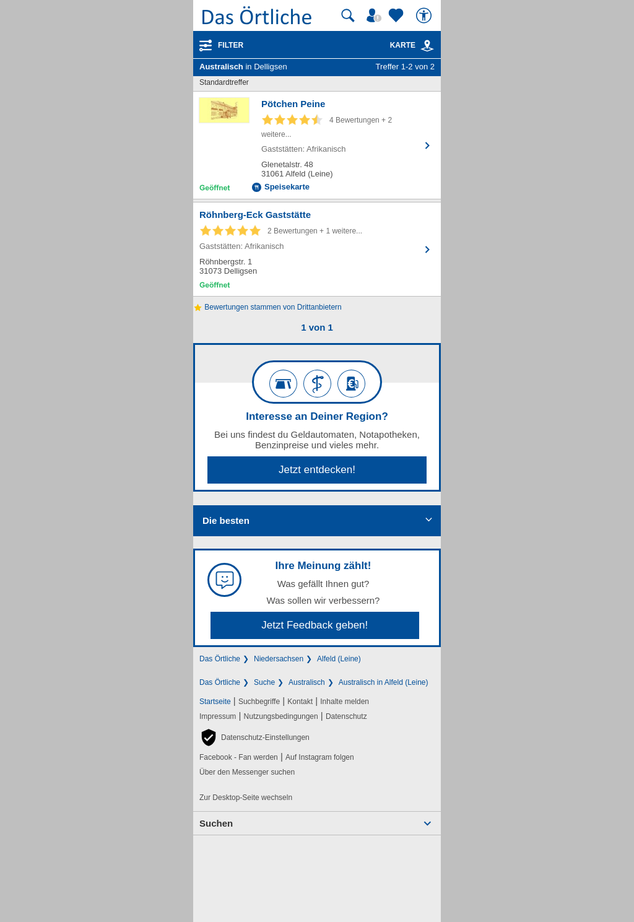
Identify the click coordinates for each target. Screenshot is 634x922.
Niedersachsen (278, 659)
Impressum (217, 716)
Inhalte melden (344, 701)
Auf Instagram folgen (319, 757)
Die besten (226, 520)
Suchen (216, 823)
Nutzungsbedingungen (281, 716)
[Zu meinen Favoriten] (397, 15)
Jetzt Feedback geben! (314, 625)
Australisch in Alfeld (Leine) (383, 682)
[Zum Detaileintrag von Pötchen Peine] (317, 145)
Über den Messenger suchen (247, 772)
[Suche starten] (348, 15)
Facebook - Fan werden (238, 757)
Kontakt (300, 701)
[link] (427, 45)
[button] (254, 737)
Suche (264, 682)
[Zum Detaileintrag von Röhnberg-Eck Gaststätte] (317, 249)
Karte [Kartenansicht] (412, 45)
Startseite (215, 701)
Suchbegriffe (259, 701)
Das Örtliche (219, 659)
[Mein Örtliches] (376, 15)
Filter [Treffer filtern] (230, 45)
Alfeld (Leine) (339, 659)
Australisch (307, 682)
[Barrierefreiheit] (425, 15)
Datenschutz (346, 716)
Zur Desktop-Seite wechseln (245, 797)
